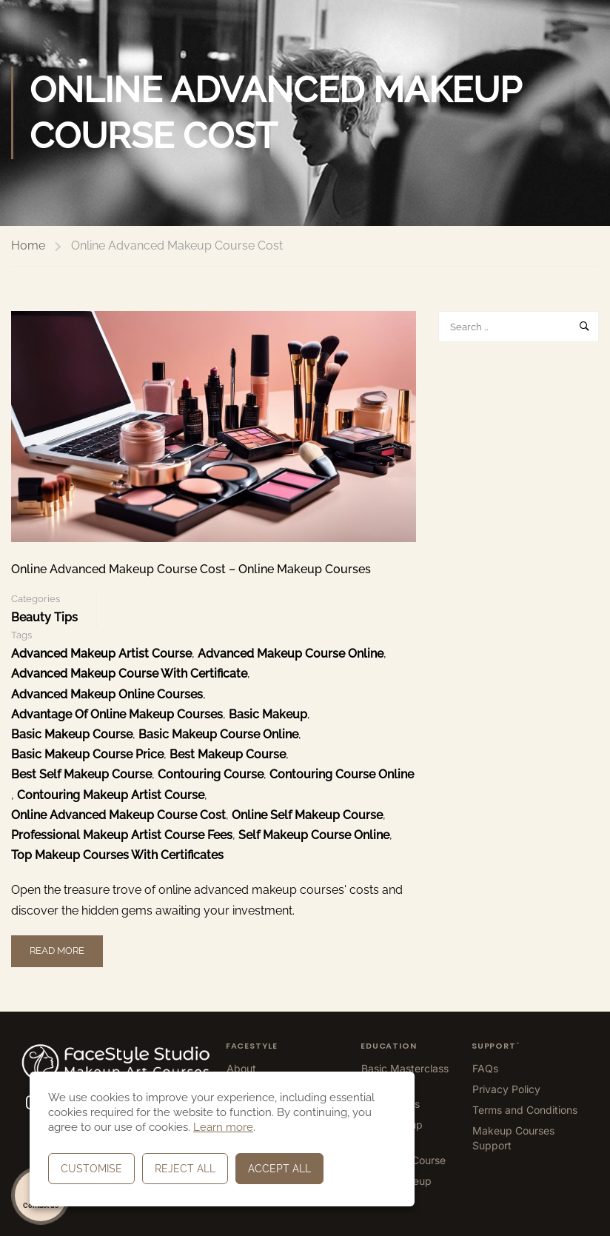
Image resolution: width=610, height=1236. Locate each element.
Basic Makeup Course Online (218, 734)
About (241, 1068)
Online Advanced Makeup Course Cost (118, 815)
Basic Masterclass (405, 1068)
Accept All (279, 1169)
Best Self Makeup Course (81, 774)
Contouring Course (211, 774)
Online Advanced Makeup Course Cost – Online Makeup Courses (191, 569)
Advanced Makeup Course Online (290, 654)
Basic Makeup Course (72, 734)
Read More (56, 945)
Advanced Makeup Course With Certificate (129, 674)
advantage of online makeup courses (117, 714)
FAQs (485, 1068)
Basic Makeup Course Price (87, 754)
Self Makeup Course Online (313, 835)
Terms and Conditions (524, 1109)
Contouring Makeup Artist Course (110, 795)
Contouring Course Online (341, 774)
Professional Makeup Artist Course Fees (121, 835)
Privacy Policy (506, 1089)
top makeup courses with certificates (117, 855)
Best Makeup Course (228, 754)
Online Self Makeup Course (307, 815)
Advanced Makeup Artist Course (101, 654)
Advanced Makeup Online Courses (107, 694)
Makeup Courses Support (513, 1138)
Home (28, 245)
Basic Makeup (268, 714)
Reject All (185, 1169)
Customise (91, 1169)
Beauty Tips (44, 617)
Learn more (223, 1127)
